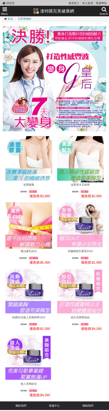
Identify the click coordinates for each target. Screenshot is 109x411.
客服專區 (101, 3)
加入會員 (87, 3)
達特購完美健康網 (53, 11)
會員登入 (73, 3)
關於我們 (21, 405)
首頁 (10, 18)
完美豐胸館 (24, 18)
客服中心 (54, 405)
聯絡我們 (88, 405)
